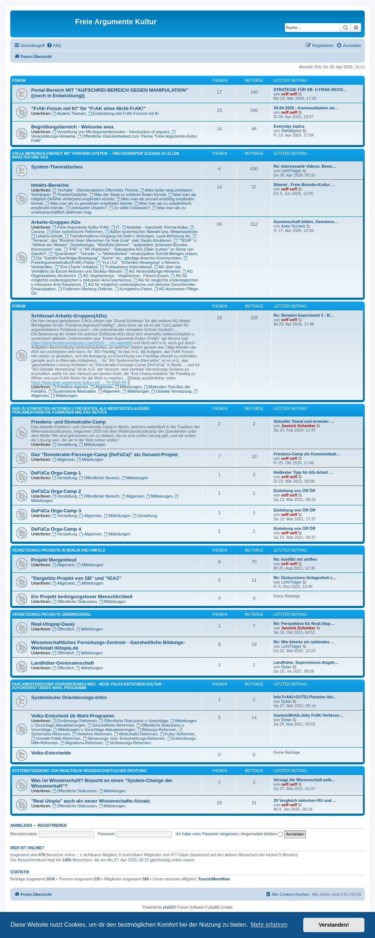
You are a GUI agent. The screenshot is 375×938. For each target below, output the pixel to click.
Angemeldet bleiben (262, 834)
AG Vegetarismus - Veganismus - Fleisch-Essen (123, 275)
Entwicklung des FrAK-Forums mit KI (123, 113)
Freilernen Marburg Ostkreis (85, 289)
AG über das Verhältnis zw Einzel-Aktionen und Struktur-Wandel (106, 269)
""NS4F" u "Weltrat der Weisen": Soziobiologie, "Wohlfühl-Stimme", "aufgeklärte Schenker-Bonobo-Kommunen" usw (113, 244)
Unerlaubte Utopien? (86, 208)
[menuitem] (54, 45)
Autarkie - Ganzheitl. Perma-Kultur (155, 227)
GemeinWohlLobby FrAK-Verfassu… (309, 715)
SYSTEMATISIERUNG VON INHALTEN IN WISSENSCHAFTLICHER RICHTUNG (79, 771)
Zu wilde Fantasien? (129, 208)
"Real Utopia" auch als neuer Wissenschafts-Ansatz (90, 801)
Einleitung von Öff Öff (294, 490)
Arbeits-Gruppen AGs (56, 222)
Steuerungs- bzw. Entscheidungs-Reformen (124, 738)
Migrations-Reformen (81, 743)
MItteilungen (112, 601)
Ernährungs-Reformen (74, 721)
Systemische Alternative (72, 391)
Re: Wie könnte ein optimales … (304, 642)
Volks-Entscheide (51, 753)
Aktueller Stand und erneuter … (304, 421)
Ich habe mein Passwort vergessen (207, 834)
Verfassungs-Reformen (128, 743)
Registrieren (52, 825)
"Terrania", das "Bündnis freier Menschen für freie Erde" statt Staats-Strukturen (114, 238)
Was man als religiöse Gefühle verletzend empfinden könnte (113, 196)
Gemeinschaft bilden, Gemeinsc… (306, 221)
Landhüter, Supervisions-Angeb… (306, 662)
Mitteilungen (128, 387)
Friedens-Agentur (70, 387)
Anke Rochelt (293, 226)
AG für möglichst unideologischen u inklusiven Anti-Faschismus (109, 277)
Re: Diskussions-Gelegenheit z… (305, 577)
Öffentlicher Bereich (99, 478)
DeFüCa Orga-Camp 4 (56, 529)
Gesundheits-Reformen (111, 725)
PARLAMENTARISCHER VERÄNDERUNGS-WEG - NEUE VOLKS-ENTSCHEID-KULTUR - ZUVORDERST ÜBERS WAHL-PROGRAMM (87, 686)
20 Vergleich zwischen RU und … (305, 800)
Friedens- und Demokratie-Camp (68, 422)
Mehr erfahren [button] (268, 924)
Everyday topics (289, 126)
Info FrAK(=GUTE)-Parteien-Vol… (305, 697)
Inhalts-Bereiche (50, 185)
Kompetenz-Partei (133, 289)
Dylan (286, 667)
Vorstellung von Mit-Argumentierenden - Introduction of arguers (111, 132)
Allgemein (101, 387)
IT (115, 227)
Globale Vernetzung (171, 391)
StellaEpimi (291, 130)
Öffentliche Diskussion (74, 601)
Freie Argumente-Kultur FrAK (80, 227)
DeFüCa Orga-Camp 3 (56, 510)
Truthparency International (126, 267)
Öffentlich (63, 629)
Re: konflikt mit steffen (295, 559)
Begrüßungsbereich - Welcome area (72, 127)
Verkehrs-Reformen (92, 734)
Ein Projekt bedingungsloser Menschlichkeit (82, 596)
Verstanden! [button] (334, 925)
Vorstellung (64, 444)
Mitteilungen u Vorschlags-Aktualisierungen (94, 729)
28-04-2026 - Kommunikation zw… (306, 108)
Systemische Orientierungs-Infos (69, 697)
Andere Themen (69, 113)
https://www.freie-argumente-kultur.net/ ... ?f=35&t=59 (78, 382)
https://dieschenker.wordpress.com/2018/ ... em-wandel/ (81, 343)
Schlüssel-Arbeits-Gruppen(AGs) (69, 316)
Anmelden (21, 825)
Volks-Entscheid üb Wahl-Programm (72, 716)
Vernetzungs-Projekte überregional (52, 614)
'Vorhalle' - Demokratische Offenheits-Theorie (95, 190)
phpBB (168, 907)
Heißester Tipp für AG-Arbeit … (303, 472)
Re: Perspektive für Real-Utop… (304, 623)
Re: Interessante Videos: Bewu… (305, 166)
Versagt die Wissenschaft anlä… (304, 780)
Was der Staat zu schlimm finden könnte (127, 194)
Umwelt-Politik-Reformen (55, 738)
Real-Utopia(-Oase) (53, 624)
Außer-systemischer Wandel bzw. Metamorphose (151, 231)
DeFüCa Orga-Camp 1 (56, 473)
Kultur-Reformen (177, 734)
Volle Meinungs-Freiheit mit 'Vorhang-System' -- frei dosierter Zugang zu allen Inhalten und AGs (95, 155)
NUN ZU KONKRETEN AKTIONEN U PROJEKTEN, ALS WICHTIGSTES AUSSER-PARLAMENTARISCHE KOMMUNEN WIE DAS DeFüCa (81, 410)
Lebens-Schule (47, 236)
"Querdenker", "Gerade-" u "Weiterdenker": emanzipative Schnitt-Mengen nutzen (123, 253)
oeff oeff (289, 94)
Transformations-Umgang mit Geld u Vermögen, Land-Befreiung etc (127, 236)
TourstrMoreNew (214, 879)
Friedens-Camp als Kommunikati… (307, 454)
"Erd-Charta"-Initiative (76, 267)
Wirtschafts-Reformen (136, 734)
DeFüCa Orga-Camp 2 (56, 491)
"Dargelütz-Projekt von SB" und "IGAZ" (76, 578)
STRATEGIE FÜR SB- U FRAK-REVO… (310, 89)
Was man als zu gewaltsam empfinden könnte (88, 203)
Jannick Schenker (298, 425)
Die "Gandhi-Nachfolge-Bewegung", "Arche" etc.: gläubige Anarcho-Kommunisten (106, 258)
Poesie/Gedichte (70, 194)
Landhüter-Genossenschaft (62, 663)
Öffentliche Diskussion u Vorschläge (133, 721)
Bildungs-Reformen (157, 729)
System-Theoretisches (57, 167)
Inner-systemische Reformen (75, 231)
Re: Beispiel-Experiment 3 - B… (304, 315)
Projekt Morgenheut (54, 560)
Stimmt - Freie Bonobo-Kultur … (304, 184)
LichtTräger (291, 170)
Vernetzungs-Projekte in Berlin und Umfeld (58, 550)
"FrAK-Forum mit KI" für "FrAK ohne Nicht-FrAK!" (88, 108)
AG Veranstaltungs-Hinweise (152, 271)
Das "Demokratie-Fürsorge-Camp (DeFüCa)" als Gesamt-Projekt (104, 454)
